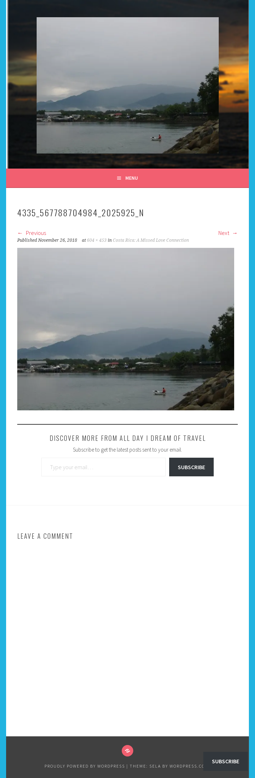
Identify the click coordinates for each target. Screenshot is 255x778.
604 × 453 (97, 240)
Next (228, 232)
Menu (131, 178)
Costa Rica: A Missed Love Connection (151, 240)
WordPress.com (189, 766)
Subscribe (191, 467)
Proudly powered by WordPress (85, 766)
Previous (31, 232)
